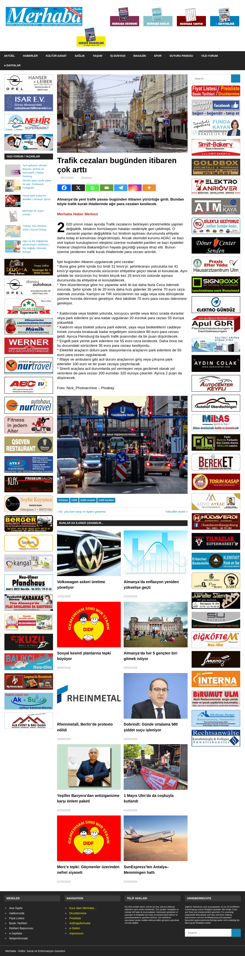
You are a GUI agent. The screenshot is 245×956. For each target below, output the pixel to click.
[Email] (106, 187)
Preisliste (75, 918)
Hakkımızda (16, 913)
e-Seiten (74, 928)
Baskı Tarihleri (18, 923)
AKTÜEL (9, 55)
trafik (74, 500)
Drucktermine (77, 913)
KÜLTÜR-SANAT (56, 55)
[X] (78, 187)
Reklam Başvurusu (21, 928)
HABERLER (30, 55)
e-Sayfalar (15, 933)
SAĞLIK (80, 55)
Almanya (86, 177)
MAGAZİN (139, 55)
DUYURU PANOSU (181, 55)
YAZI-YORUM (209, 55)
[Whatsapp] (92, 187)
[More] (149, 187)
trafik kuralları (106, 500)
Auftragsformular (80, 923)
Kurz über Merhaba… (83, 908)
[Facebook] (64, 187)
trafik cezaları (88, 500)
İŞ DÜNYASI (117, 55)
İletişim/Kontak (18, 938)
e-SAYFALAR (12, 65)
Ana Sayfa (15, 908)
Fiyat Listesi (16, 918)
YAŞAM (97, 55)
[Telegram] (120, 187)
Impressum (76, 933)
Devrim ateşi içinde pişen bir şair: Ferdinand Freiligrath (37, 184)
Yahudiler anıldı (175, 511)
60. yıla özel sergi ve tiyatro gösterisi (82, 511)
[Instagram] (135, 187)
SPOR (158, 55)
